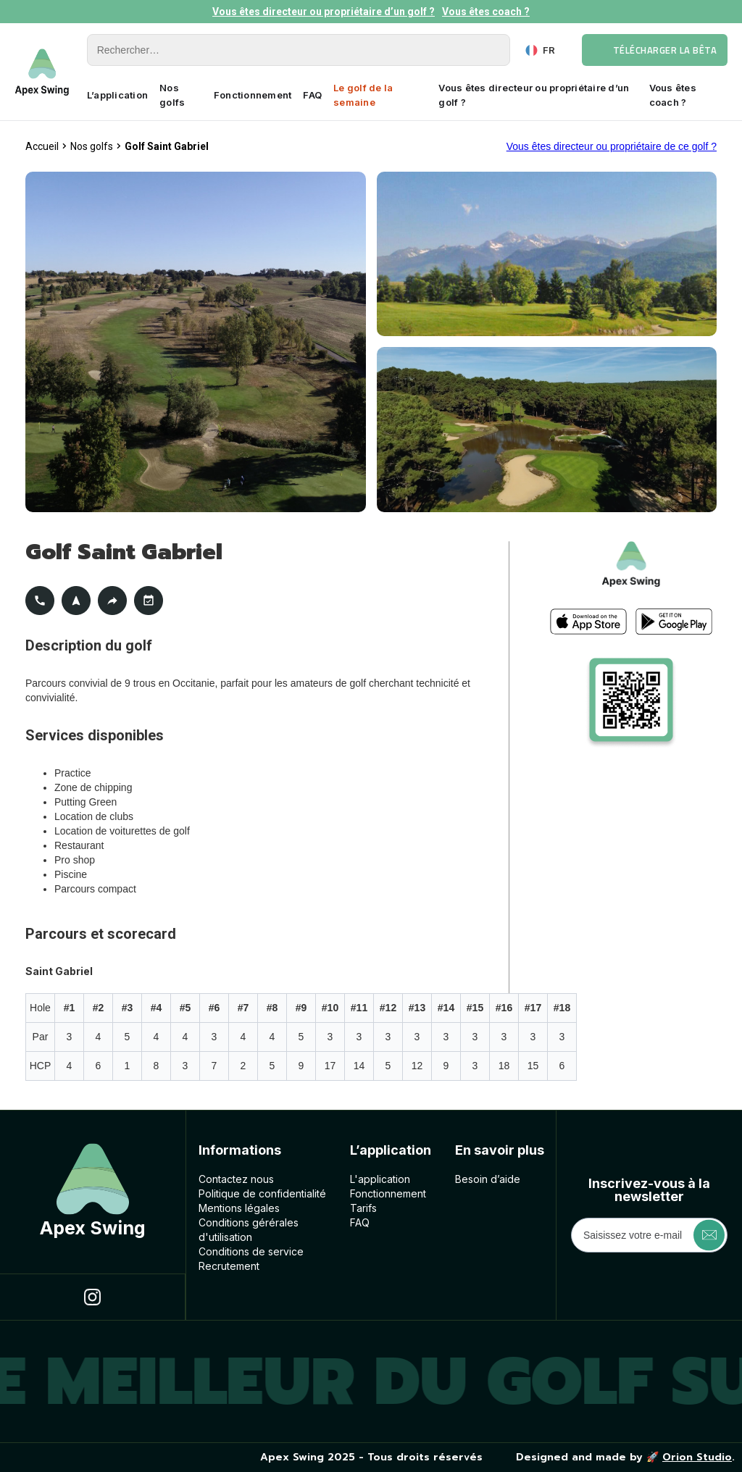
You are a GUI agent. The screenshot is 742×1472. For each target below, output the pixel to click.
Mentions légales (239, 1208)
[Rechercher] (298, 50)
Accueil (42, 146)
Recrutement (229, 1266)
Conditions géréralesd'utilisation (249, 1229)
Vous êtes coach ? (486, 11)
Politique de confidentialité (262, 1193)
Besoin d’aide (487, 1179)
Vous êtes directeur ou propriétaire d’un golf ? (323, 11)
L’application (117, 95)
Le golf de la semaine (363, 95)
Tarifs (363, 1208)
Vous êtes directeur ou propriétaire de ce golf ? (612, 146)
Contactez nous (236, 1179)
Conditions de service (251, 1251)
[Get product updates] (649, 1235)
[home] (42, 72)
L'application (380, 1179)
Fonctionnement (253, 95)
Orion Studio (697, 1457)
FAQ (312, 95)
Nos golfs (172, 95)
